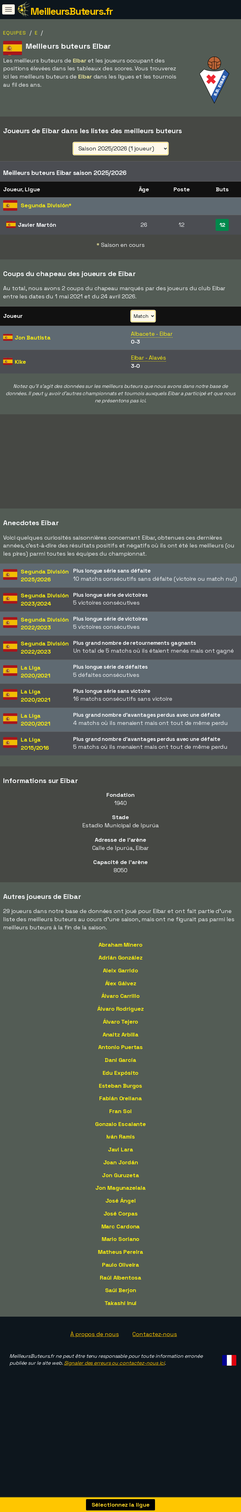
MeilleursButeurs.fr (71, 11)
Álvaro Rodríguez (120, 1008)
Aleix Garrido (120, 970)
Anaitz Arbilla (121, 1034)
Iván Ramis (120, 1136)
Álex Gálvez (120, 983)
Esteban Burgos (120, 1085)
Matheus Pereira (120, 1251)
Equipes (14, 33)
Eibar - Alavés (148, 357)
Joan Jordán (120, 1162)
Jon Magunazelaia (120, 1187)
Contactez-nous (154, 1334)
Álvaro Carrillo (120, 995)
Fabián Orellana (120, 1098)
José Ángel (120, 1200)
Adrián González (120, 957)
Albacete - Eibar (152, 333)
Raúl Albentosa (120, 1277)
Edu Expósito (121, 1072)
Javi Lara (120, 1149)
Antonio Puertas (120, 1047)
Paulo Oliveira (120, 1264)
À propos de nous (94, 1334)
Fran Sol (120, 1111)
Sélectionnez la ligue (121, 1504)
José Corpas (121, 1213)
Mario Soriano (121, 1239)
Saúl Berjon (120, 1290)
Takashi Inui (120, 1303)
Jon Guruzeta (120, 1175)
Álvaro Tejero (120, 1021)
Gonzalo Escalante (120, 1124)
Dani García (120, 1059)
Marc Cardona (120, 1226)
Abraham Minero (120, 944)
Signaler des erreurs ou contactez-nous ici (114, 1363)
